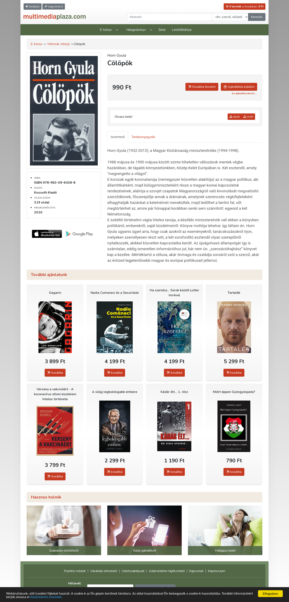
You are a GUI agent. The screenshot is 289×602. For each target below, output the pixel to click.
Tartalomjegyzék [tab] (143, 137)
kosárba (55, 372)
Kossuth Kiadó (45, 192)
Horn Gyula (116, 55)
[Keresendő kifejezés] (169, 17)
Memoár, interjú (58, 44)
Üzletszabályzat (133, 571)
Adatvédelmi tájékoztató (167, 571)
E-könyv (106, 29)
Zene (162, 29)
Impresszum (216, 571)
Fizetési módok (75, 571)
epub (234, 117)
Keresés (257, 17)
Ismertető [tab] (118, 137)
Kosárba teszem (202, 86)
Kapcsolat (196, 571)
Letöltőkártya (181, 29)
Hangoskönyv (136, 29)
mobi (248, 117)
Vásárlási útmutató (103, 571)
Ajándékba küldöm (238, 86)
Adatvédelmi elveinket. (46, 597)
